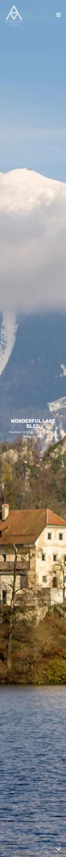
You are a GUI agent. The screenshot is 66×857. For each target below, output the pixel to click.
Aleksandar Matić (33, 436)
